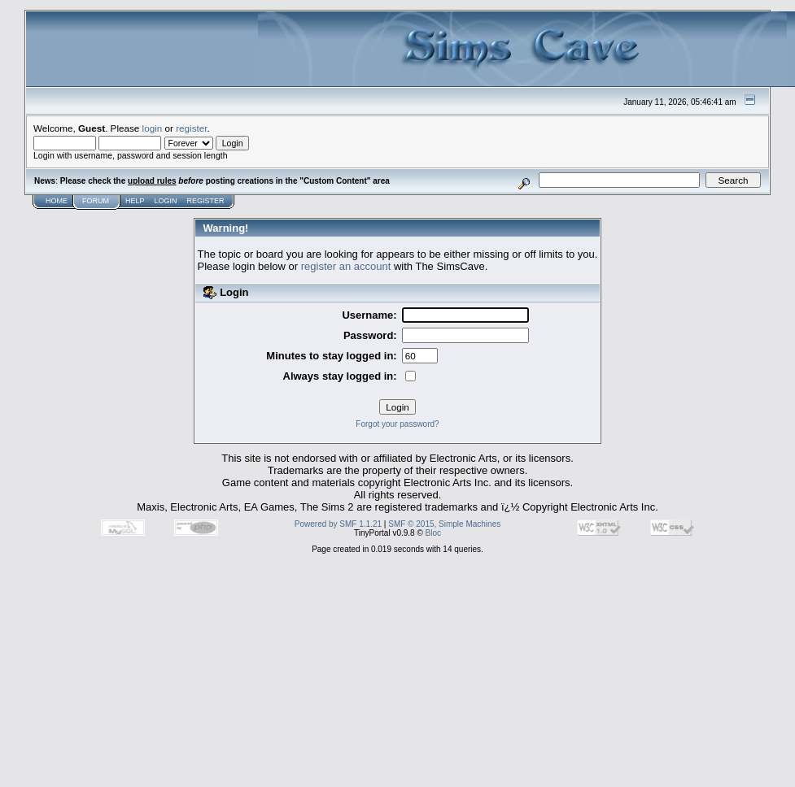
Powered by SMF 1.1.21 (338, 524)
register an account (346, 266)
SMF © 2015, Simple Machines (444, 524)
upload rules (152, 180)
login (152, 128)
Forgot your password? (397, 424)
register (191, 128)
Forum (95, 201)
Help (135, 201)
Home (57, 201)
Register (206, 201)
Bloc (433, 532)
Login (166, 201)
